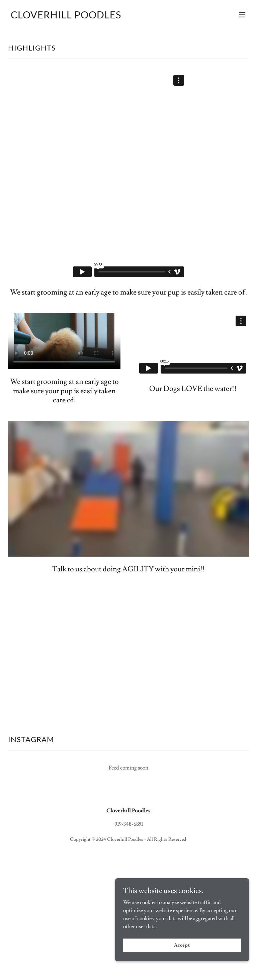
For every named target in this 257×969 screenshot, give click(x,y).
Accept (182, 945)
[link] (66, 16)
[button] (242, 14)
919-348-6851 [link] (128, 824)
